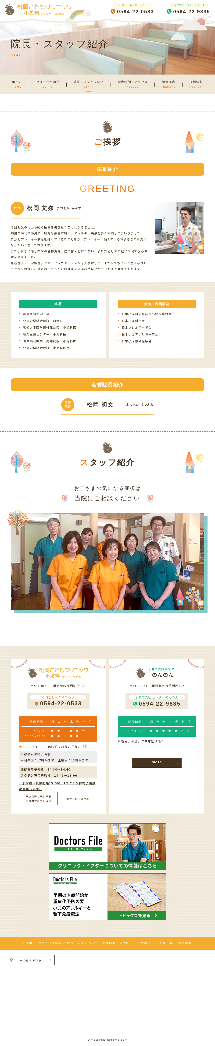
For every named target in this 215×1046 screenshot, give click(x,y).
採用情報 (185, 943)
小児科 (143, 943)
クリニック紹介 (50, 943)
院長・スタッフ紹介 (82, 943)
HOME (28, 943)
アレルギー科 (163, 943)
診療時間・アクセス (117, 943)
